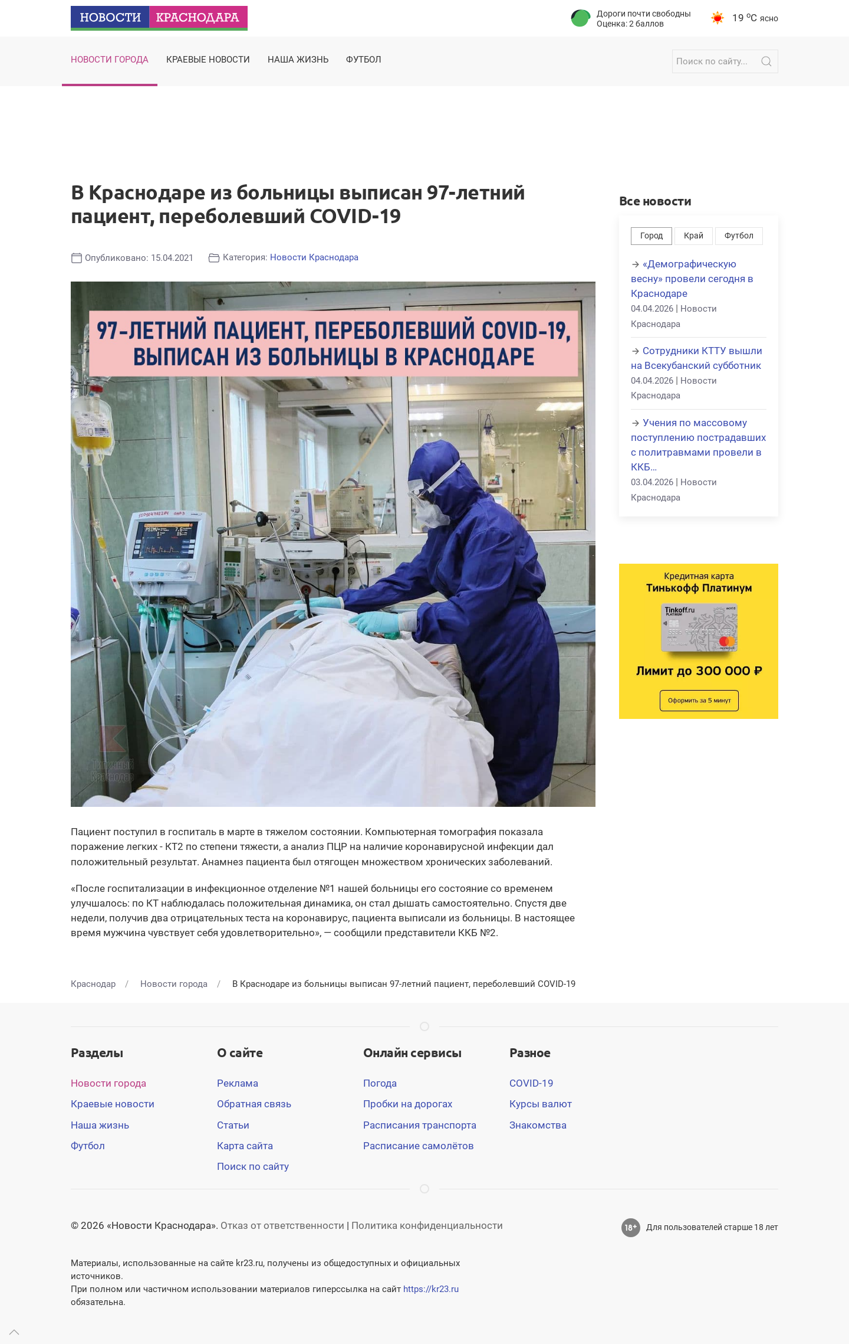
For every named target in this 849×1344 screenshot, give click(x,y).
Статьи (233, 1125)
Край (693, 236)
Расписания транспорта (419, 1125)
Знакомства (538, 1125)
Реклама (237, 1083)
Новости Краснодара (314, 257)
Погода (380, 1083)
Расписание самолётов (418, 1146)
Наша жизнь (100, 1125)
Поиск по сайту (253, 1166)
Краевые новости (112, 1104)
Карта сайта (245, 1146)
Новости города (108, 1083)
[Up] (14, 1332)
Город (651, 236)
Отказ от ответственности (282, 1225)
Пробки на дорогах (407, 1104)
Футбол (739, 236)
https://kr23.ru (431, 1289)
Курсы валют (540, 1104)
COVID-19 (531, 1083)
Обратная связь (254, 1104)
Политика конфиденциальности (427, 1225)
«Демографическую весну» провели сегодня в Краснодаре (692, 278)
